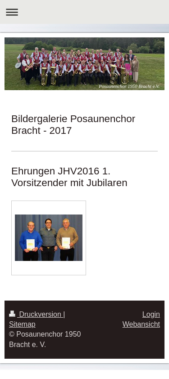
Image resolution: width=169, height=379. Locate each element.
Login (151, 314)
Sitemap (22, 324)
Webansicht (141, 324)
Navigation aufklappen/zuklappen (84, 12)
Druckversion (36, 314)
